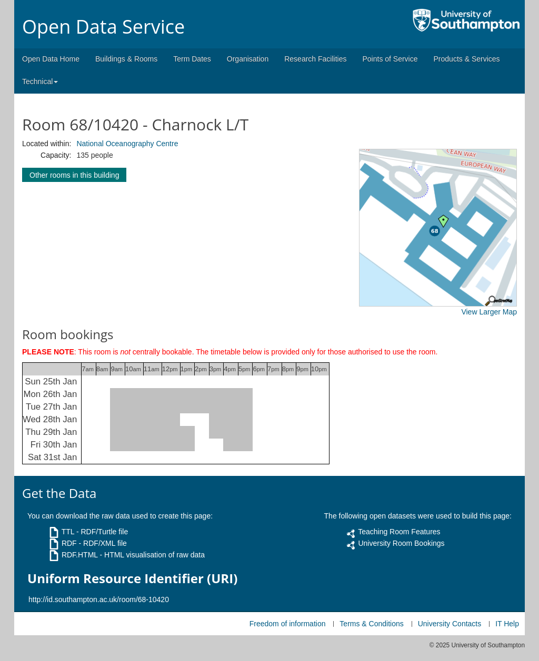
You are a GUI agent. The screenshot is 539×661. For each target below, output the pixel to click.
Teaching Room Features (399, 531)
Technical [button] (40, 81)
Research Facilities (315, 59)
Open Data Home (50, 59)
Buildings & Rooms (126, 59)
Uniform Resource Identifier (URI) (132, 578)
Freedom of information (287, 623)
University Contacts (450, 623)
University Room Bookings (401, 543)
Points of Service (389, 59)
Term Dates (192, 59)
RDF (69, 543)
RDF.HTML (80, 555)
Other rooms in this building (74, 175)
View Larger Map (489, 312)
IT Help (507, 623)
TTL (68, 531)
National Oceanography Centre (127, 143)
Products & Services (467, 59)
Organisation (247, 59)
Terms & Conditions (371, 623)
